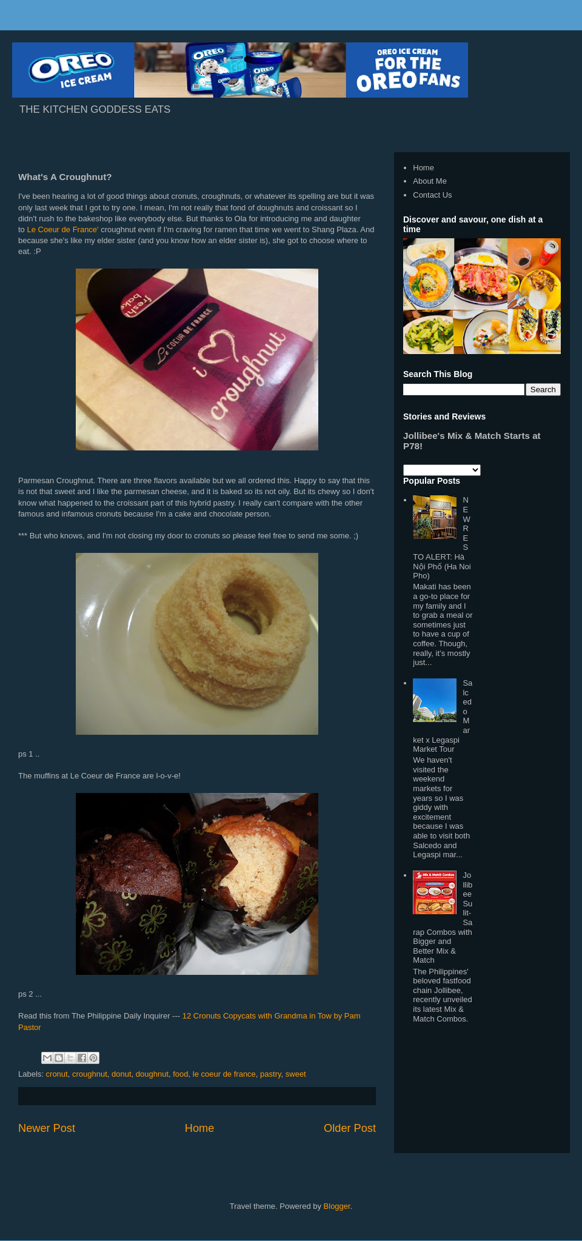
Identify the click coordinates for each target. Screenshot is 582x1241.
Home (200, 1128)
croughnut (89, 1074)
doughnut (152, 1074)
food (180, 1074)
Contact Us (432, 194)
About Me (430, 181)
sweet (296, 1074)
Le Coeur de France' (62, 229)
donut (122, 1074)
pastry (270, 1074)
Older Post (350, 1128)
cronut (57, 1074)
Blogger (337, 1206)
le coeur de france (224, 1074)
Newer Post (46, 1128)
